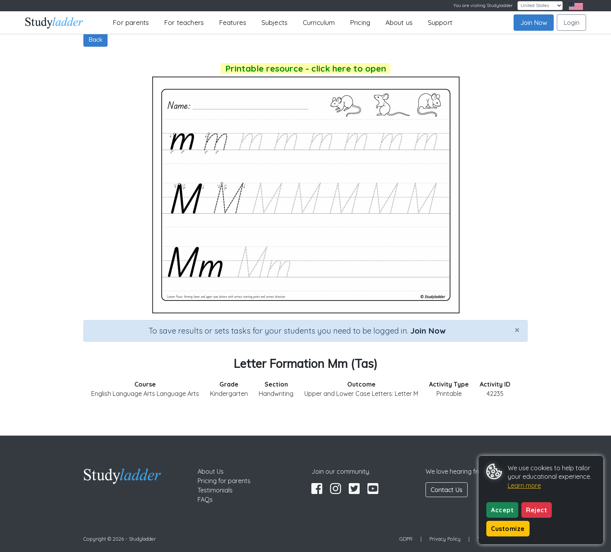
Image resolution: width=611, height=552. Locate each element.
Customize (508, 529)
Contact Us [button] (447, 490)
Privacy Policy (445, 539)
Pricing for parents (224, 481)
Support (440, 22)
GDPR (406, 539)
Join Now (533, 22)
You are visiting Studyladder (483, 5)
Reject (536, 510)
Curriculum (319, 22)
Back (95, 39)
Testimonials (215, 490)
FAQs (205, 499)
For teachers (184, 22)
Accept (502, 510)
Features (233, 22)
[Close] (517, 329)
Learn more (524, 485)
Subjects (274, 22)
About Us (211, 471)
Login (571, 22)
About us (399, 22)
